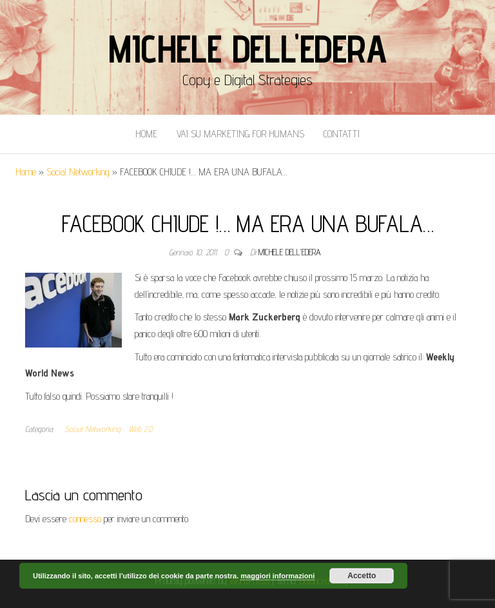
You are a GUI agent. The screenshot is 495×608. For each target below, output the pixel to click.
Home (146, 134)
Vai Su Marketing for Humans (240, 134)
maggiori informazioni (277, 576)
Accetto (361, 575)
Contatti (342, 134)
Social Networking (78, 172)
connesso (85, 519)
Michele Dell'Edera (247, 48)
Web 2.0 (140, 429)
